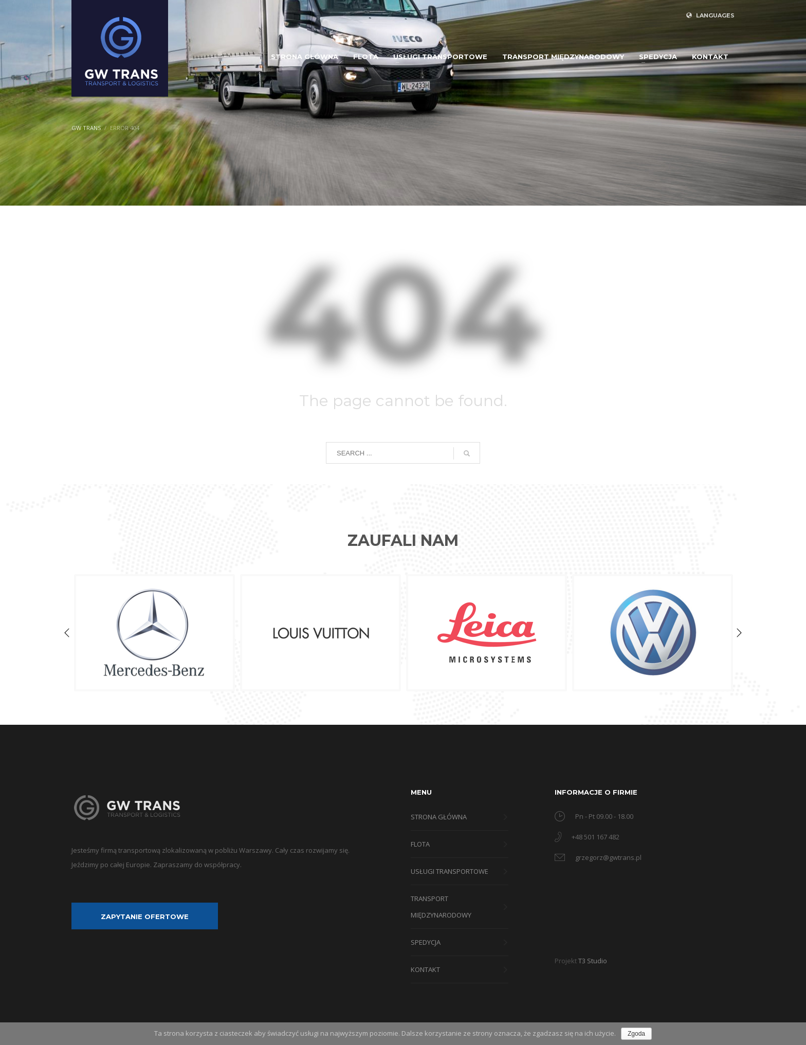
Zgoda (636, 1033)
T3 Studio (592, 960)
